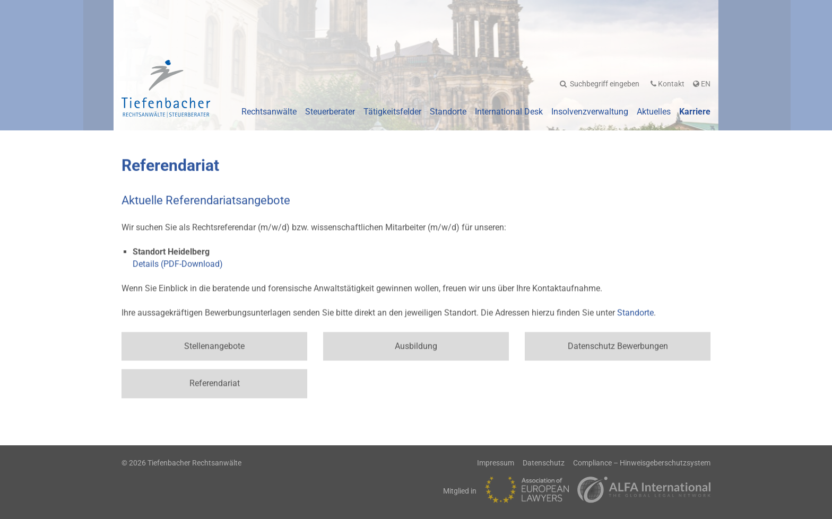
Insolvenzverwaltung (589, 112)
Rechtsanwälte (269, 112)
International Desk (509, 112)
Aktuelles (654, 112)
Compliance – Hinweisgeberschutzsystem (641, 463)
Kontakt (667, 84)
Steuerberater (330, 112)
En (701, 83)
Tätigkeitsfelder (392, 112)
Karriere (694, 112)
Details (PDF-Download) (178, 263)
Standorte (448, 112)
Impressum (495, 463)
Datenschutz (544, 463)
